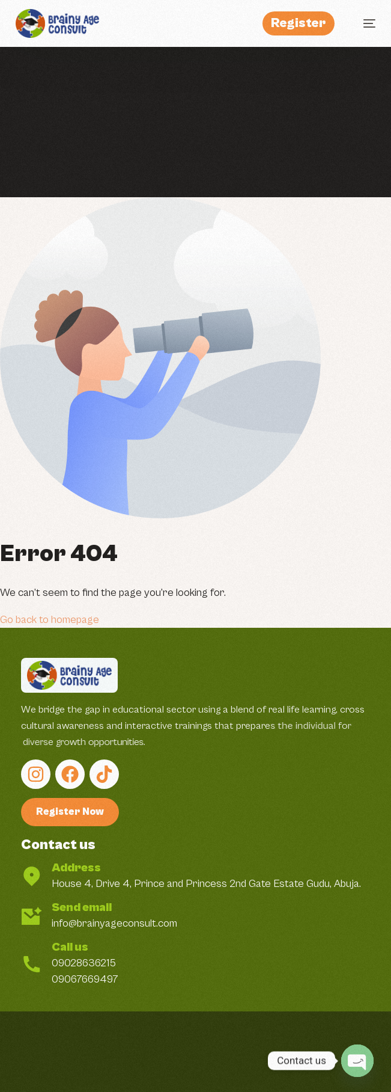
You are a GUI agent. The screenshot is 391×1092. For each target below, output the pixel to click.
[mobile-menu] (363, 23)
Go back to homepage (49, 619)
